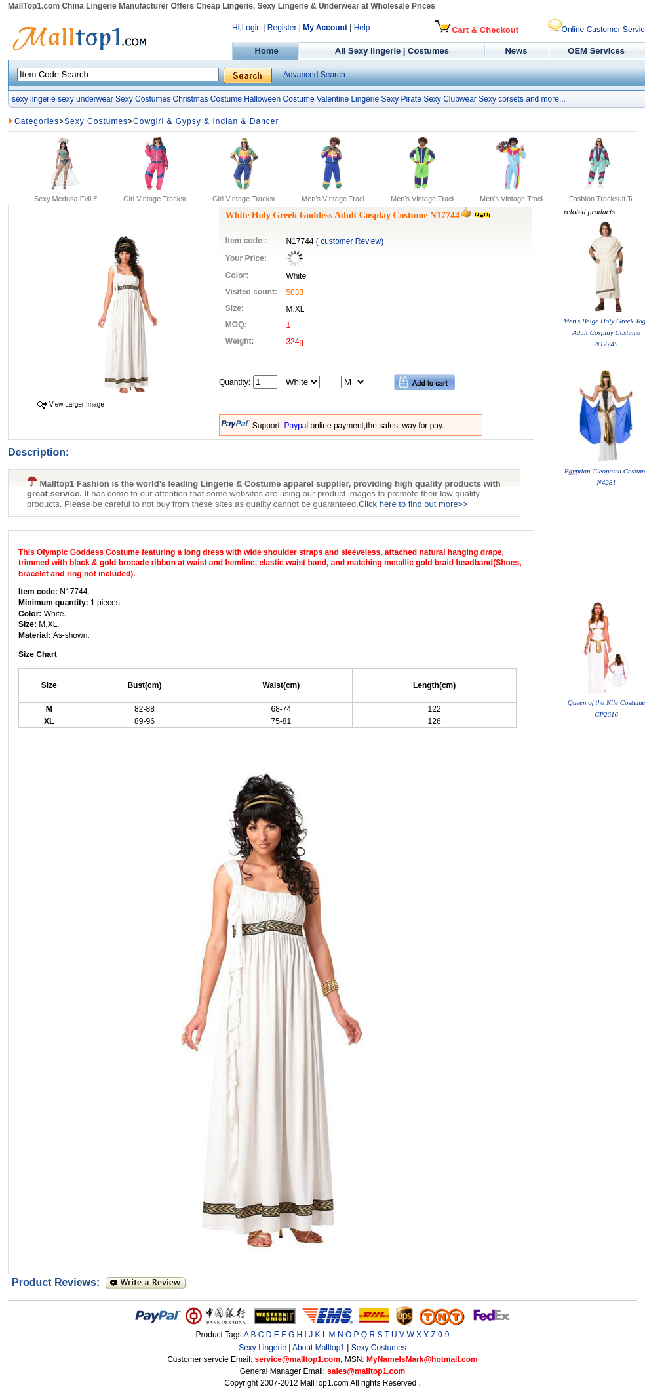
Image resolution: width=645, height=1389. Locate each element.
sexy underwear (85, 99)
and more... (546, 99)
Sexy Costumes (142, 99)
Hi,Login (246, 27)
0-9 (443, 1334)
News (517, 51)
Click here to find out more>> (413, 504)
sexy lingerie (34, 99)
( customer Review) (349, 241)
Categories (36, 121)
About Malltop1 (318, 1347)
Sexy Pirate (401, 99)
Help (362, 27)
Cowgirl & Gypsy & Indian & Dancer (206, 121)
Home (265, 51)
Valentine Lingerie (348, 99)
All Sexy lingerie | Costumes (392, 51)
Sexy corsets (501, 99)
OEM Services (596, 51)
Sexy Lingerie (262, 1347)
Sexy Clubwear (450, 99)
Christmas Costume (206, 99)
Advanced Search (314, 74)
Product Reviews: (59, 1282)
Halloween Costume (279, 99)
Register (282, 27)
